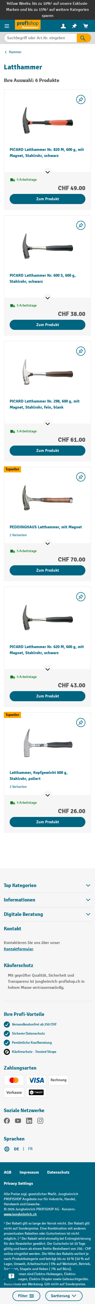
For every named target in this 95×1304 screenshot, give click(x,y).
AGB (7, 1172)
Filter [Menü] (26, 1296)
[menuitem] (63, 26)
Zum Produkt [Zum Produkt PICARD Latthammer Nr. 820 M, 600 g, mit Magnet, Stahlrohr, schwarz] (47, 199)
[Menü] (7, 26)
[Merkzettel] (74, 26)
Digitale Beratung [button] (47, 914)
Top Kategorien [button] (47, 885)
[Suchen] (84, 38)
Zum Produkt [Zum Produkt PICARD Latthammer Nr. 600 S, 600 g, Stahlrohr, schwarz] (47, 324)
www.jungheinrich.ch (20, 1214)
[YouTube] (18, 1122)
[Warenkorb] (85, 26)
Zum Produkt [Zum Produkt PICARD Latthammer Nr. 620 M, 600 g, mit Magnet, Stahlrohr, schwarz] (47, 696)
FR (30, 1149)
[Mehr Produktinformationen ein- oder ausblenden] (47, 172)
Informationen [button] (47, 900)
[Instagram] (40, 1122)
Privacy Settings (18, 1183)
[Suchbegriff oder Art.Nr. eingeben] (40, 38)
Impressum (29, 1172)
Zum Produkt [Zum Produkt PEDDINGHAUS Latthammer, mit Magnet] (47, 570)
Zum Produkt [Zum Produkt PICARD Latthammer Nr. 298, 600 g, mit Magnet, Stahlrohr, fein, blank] (47, 450)
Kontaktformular (18, 949)
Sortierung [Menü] (64, 1296)
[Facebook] (7, 1122)
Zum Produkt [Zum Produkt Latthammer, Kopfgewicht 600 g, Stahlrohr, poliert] (47, 822)
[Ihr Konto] (63, 26)
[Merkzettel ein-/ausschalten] (80, 99)
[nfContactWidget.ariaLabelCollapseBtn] (11, 1276)
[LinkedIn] (29, 1122)
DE (16, 1149)
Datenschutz (58, 1172)
